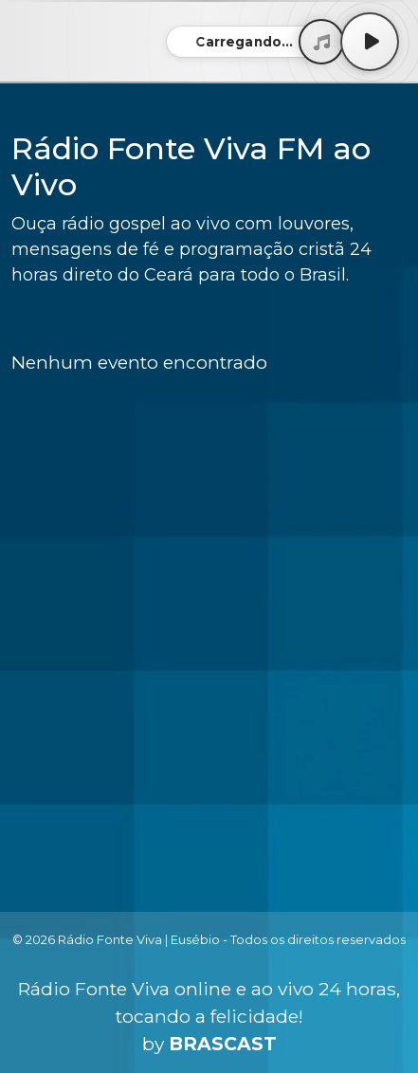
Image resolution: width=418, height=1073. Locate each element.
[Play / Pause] (369, 41)
